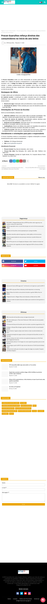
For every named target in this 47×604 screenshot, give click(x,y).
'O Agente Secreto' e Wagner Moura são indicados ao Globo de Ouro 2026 (23, 296)
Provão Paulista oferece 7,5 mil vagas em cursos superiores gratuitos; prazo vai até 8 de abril (25, 342)
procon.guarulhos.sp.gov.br (14, 143)
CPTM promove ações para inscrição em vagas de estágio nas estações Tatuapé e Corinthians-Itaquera (25, 349)
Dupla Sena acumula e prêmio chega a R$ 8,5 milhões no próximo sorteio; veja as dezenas (25, 372)
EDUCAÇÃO (12, 31)
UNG (35, 411)
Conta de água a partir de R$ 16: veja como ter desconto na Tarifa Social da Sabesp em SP (25, 346)
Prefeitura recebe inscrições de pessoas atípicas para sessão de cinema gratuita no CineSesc (25, 300)
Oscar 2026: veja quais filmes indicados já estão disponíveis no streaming (23, 289)
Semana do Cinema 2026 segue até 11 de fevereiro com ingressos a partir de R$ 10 (25, 286)
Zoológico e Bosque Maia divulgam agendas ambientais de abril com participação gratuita (25, 328)
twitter (36, 261)
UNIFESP (41, 411)
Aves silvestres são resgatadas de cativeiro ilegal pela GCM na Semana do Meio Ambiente (25, 245)
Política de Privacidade (26, 599)
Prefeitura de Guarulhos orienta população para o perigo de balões (22, 230)
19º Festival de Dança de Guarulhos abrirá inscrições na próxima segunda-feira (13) (25, 324)
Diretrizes (36, 599)
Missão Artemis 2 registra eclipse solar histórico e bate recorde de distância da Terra (24, 331)
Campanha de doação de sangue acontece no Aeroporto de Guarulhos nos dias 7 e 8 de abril (25, 335)
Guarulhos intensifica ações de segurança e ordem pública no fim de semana (24, 234)
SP (35, 405)
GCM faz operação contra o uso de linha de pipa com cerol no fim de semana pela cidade (25, 227)
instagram (13, 265)
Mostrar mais (41, 177)
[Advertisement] (23, 17)
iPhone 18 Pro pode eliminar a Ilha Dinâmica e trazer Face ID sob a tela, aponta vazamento (27, 380)
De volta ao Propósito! (14, 386)
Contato (15, 599)
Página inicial (4, 31)
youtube (36, 265)
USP (12, 413)
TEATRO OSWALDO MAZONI (10, 411)
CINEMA (24, 403)
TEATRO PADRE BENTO (25, 411)
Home (9, 599)
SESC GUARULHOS (27, 405)
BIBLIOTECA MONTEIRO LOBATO (11, 403)
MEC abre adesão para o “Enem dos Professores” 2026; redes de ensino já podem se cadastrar (25, 320)
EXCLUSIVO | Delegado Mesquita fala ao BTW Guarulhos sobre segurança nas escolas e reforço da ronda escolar (24, 223)
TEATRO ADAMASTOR (9, 408)
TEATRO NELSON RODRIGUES (24, 408)
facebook (13, 261)
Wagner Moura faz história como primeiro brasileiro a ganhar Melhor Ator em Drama (24, 293)
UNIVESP (6, 413)
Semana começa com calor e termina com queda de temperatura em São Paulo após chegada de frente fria (25, 338)
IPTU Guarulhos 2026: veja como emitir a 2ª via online (22, 365)
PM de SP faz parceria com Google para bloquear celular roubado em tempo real (25, 241)
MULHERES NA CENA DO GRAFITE (11, 405)
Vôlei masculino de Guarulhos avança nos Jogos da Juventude (20, 317)
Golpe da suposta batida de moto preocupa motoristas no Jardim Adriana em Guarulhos (24, 237)
